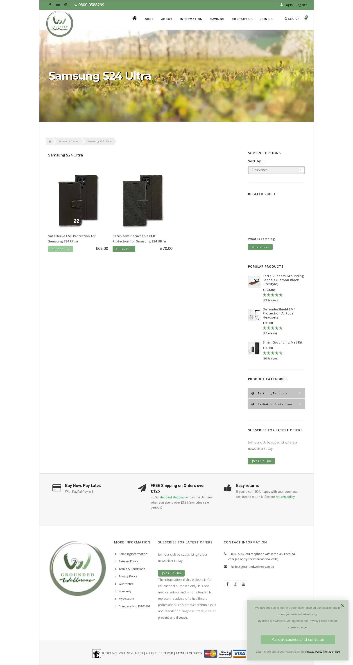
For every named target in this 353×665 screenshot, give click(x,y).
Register (301, 5)
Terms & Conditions (132, 569)
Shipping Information (133, 554)
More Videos (260, 247)
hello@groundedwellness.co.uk (252, 567)
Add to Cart (124, 249)
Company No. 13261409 (134, 606)
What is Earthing (261, 239)
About (166, 19)
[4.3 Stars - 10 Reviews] (284, 356)
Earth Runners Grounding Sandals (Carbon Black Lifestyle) (283, 280)
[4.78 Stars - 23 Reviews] (284, 297)
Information (190, 19)
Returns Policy (128, 561)
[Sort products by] (276, 170)
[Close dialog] (343, 606)
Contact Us (241, 19)
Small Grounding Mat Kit (283, 342)
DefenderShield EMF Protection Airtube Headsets (279, 313)
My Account (126, 599)
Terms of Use (332, 651)
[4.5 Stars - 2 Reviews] (284, 331)
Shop (148, 19)
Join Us (266, 19)
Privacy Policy (128, 576)
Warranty (125, 591)
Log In (289, 5)
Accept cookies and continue (298, 639)
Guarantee (126, 584)
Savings (217, 19)
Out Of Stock (61, 249)
